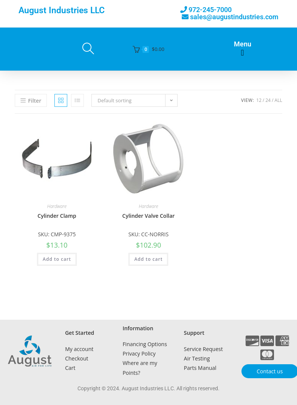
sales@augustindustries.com (234, 17)
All (278, 100)
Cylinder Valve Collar (148, 215)
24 (268, 100)
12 (258, 100)
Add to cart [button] (57, 259)
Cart (70, 367)
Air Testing (197, 358)
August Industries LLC (62, 10)
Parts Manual (200, 367)
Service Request (203, 349)
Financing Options (144, 344)
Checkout (76, 358)
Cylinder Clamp (56, 215)
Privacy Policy (138, 353)
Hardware (57, 206)
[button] (242, 53)
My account (79, 349)
